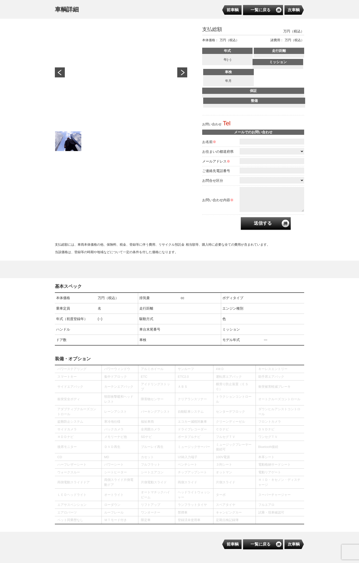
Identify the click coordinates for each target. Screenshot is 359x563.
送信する (263, 223)
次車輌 (294, 10)
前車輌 (233, 10)
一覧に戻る (260, 10)
